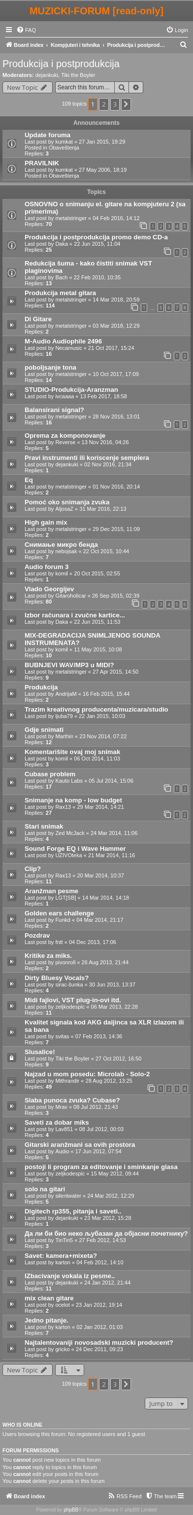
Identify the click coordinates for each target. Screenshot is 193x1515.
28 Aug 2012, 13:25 (109, 1081)
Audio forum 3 (46, 566)
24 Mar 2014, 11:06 (114, 833)
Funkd (62, 920)
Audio (62, 1151)
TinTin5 (64, 1240)
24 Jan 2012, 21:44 (107, 1283)
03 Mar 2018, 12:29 (116, 326)
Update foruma (47, 135)
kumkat (63, 142)
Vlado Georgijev (49, 589)
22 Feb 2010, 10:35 (97, 277)
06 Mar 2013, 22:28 (114, 1007)
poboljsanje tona (50, 367)
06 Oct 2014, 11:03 (97, 758)
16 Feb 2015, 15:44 (106, 694)
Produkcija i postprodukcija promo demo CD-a (96, 237)
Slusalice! (40, 1052)
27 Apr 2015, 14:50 (115, 672)
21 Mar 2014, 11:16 (111, 855)
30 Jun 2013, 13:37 (112, 984)
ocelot (62, 1305)
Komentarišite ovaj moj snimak (72, 752)
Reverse (65, 442)
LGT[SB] (65, 898)
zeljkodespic (70, 1007)
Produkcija (41, 687)
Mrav (61, 1107)
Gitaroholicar (70, 596)
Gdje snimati (44, 729)
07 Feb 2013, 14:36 (98, 1036)
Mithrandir (67, 1081)
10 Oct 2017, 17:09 (116, 374)
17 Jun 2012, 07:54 (98, 1151)
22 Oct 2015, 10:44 (106, 551)
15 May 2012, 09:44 (115, 1173)
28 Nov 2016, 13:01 (116, 416)
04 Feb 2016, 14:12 (116, 218)
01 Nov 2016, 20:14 (116, 487)
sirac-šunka (69, 984)
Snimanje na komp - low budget (73, 800)
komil (61, 573)
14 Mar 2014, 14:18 (105, 898)
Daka (61, 244)
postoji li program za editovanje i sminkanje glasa (101, 1167)
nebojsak (66, 551)
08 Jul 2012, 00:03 (101, 1129)
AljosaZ (64, 509)
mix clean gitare (49, 1298)
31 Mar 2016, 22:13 (102, 509)
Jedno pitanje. (46, 1320)
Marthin (64, 736)
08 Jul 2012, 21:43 (95, 1107)
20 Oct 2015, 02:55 (97, 573)
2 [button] (103, 104)
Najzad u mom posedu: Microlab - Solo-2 (87, 1074)
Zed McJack (69, 833)
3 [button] (115, 104)
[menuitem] (26, 30)
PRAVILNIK (42, 163)
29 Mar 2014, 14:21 (100, 807)
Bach (61, 277)
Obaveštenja (64, 148)
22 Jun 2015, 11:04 (97, 244)
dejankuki (46, 75)
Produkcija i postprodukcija (61, 63)
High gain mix (46, 522)
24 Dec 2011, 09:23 (99, 1349)
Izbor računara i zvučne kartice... (75, 615)
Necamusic (68, 348)
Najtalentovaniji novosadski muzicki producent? (99, 1342)
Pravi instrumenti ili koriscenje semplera (87, 457)
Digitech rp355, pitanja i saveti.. (73, 1211)
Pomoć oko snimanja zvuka (67, 502)
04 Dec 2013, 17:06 (92, 942)
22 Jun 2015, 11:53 (97, 622)
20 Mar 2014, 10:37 (100, 875)
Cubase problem (50, 774)
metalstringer (71, 218)
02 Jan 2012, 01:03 (99, 1327)
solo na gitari (45, 1189)
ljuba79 (63, 716)
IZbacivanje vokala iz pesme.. (70, 1276)
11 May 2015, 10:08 (98, 649)
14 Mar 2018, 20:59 (116, 300)
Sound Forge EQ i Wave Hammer (75, 848)
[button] (126, 104)
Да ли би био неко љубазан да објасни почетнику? (106, 1233)
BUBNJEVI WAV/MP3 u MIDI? (69, 665)
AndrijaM (65, 694)
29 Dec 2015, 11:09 (116, 529)
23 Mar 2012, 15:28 (107, 1218)
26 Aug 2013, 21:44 (105, 962)
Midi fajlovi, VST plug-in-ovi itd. (73, 1000)
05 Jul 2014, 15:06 (111, 781)
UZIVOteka (68, 855)
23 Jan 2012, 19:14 (99, 1305)
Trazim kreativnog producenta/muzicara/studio (96, 709)
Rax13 (63, 807)
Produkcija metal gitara (60, 293)
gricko (62, 1349)
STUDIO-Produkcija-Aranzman (71, 389)
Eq (29, 480)
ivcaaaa (64, 396)
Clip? (33, 868)
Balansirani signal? (54, 410)
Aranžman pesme (51, 891)
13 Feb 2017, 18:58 (103, 396)
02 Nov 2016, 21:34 (107, 464)
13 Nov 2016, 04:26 (105, 442)
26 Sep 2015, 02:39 (115, 596)
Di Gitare (38, 319)
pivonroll (65, 962)
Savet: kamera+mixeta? (61, 1255)
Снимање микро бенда (61, 544)
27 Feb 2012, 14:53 (102, 1240)
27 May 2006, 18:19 (103, 170)
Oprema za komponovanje (65, 435)
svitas (62, 1036)
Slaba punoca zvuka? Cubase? (72, 1100)
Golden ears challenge (59, 913)
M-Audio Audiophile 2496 (63, 341)
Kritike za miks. (48, 955)
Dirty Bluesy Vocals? (57, 978)
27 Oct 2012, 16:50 (119, 1058)
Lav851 (64, 1129)
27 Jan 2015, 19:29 (102, 142)
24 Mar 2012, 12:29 (110, 1196)
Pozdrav (37, 935)
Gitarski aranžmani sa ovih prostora (80, 1144)
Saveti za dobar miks (57, 1122)
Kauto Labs (69, 781)
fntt (59, 942)
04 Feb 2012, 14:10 (99, 1262)
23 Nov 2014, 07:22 (103, 736)
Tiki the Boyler (78, 75)
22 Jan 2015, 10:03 (102, 716)
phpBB (71, 1510)
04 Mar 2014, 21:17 (99, 920)
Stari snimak (44, 826)
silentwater (68, 1196)
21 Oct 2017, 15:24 (111, 348)
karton (62, 1262)
